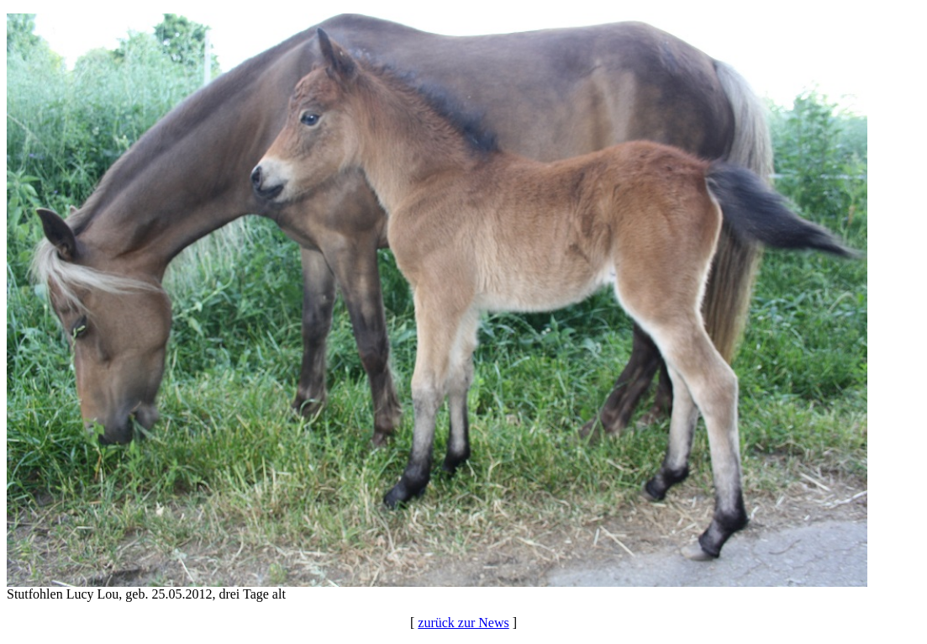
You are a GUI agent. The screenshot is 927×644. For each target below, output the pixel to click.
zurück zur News (463, 622)
